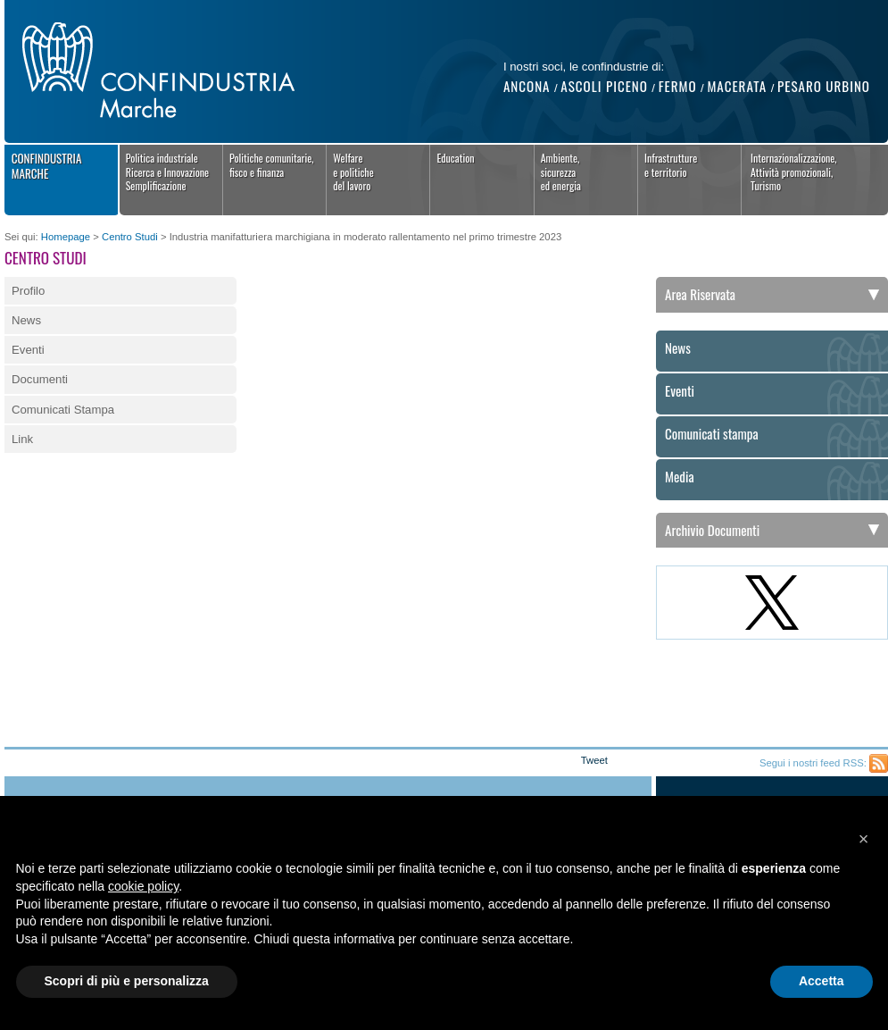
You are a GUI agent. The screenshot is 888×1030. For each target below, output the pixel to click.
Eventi (28, 349)
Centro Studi (130, 236)
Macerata (737, 86)
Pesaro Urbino (823, 86)
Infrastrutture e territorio (670, 165)
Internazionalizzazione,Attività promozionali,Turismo (794, 171)
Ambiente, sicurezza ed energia (561, 171)
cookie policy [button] (143, 886)
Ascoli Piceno (604, 86)
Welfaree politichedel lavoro (353, 171)
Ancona (527, 86)
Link (22, 439)
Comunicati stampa (712, 434)
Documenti (40, 379)
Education (455, 157)
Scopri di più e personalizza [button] (127, 981)
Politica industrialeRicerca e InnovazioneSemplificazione (168, 171)
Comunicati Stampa (63, 409)
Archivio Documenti (712, 530)
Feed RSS (878, 763)
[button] (864, 839)
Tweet (594, 760)
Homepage (65, 236)
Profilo (28, 290)
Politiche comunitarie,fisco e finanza (271, 165)
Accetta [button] (821, 981)
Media (679, 477)
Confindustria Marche (47, 165)
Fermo (678, 86)
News (26, 320)
